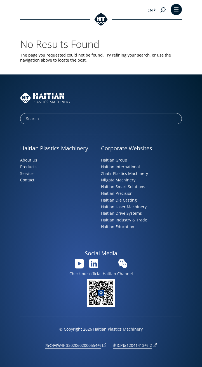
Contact (27, 180)
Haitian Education (117, 226)
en (150, 10)
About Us (28, 160)
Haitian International (120, 166)
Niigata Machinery (118, 180)
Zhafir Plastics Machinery (124, 173)
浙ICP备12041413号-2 (132, 345)
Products (28, 166)
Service (27, 173)
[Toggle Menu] (176, 10)
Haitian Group (114, 160)
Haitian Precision (117, 193)
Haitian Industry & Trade (124, 220)
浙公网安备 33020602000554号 (73, 345)
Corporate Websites (126, 148)
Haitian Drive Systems (121, 213)
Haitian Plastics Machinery (54, 148)
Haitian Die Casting (119, 200)
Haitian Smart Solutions (123, 186)
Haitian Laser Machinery (124, 206)
